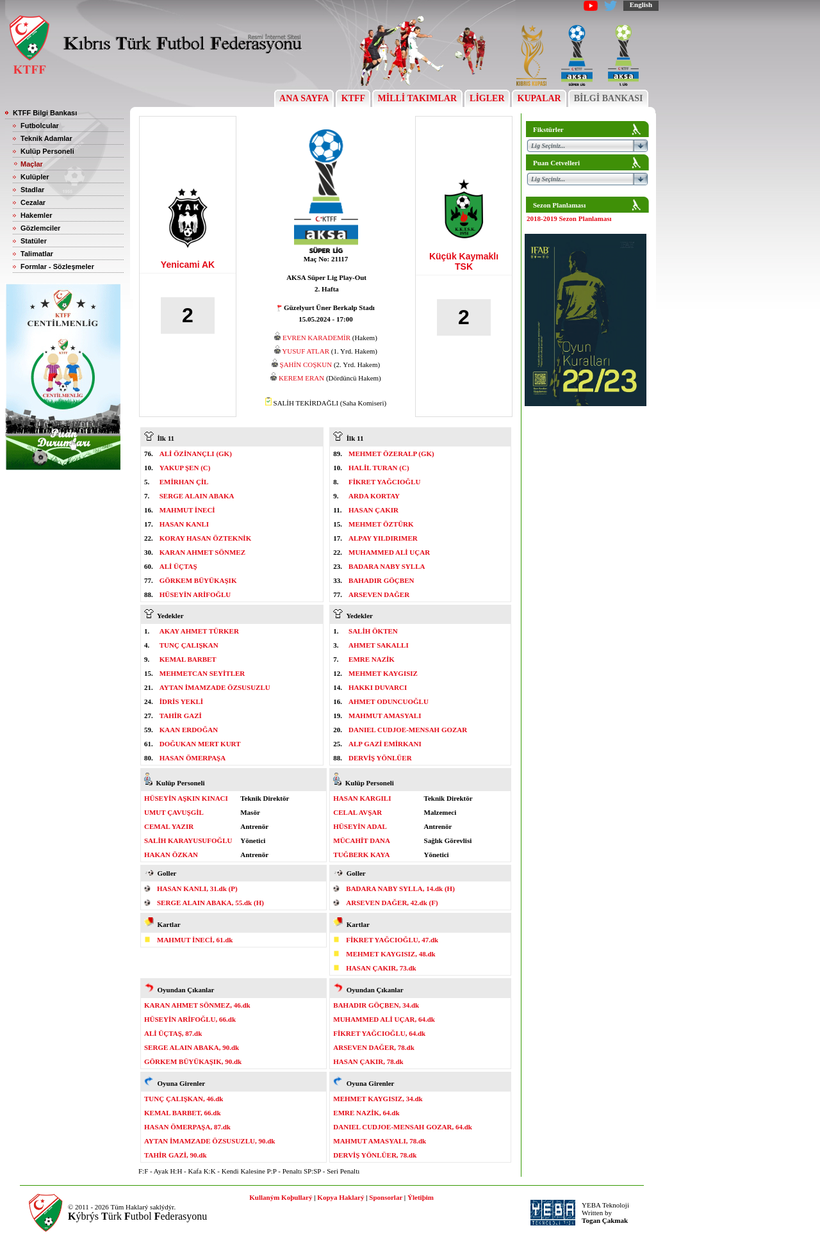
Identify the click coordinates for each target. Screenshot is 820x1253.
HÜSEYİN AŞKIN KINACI (186, 798)
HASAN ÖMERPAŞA (193, 758)
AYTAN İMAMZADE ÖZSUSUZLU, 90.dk (209, 1141)
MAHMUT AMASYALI (384, 715)
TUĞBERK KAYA (361, 854)
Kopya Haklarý (340, 1197)
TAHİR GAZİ (181, 715)
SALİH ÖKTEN (373, 631)
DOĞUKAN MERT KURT (200, 744)
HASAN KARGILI (362, 798)
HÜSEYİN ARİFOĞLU (195, 594)
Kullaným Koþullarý (280, 1197)
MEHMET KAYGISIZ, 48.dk (390, 954)
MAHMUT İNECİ (187, 510)
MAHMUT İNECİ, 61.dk (195, 940)
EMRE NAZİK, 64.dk (366, 1113)
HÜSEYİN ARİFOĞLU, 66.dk (190, 1019)
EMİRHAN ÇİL (184, 482)
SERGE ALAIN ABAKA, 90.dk (191, 1047)
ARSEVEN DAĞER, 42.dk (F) (392, 902)
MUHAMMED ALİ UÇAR (389, 552)
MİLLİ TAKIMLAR (417, 98)
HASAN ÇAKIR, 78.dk (368, 1061)
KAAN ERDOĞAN (189, 729)
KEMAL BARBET (188, 659)
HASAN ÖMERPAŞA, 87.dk (187, 1127)
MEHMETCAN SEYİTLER (202, 673)
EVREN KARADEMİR (316, 337)
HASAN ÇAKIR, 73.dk (381, 968)
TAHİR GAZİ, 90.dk (175, 1155)
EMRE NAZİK (371, 659)
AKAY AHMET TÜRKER (199, 631)
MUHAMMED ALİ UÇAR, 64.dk (384, 1019)
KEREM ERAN (301, 378)
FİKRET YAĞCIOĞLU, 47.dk (392, 940)
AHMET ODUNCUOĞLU (388, 701)
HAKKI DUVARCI (377, 687)
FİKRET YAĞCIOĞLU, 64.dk (379, 1033)
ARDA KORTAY (374, 496)
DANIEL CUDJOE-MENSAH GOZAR (407, 729)
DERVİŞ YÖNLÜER (380, 758)
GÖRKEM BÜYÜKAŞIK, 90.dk (193, 1061)
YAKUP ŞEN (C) (185, 467)
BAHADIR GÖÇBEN (381, 580)
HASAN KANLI (184, 524)
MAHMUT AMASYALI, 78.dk (379, 1141)
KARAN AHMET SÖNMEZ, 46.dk (197, 1005)
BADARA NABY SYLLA (386, 566)
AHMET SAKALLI (378, 645)
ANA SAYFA (304, 98)
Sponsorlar (385, 1197)
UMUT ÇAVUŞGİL (174, 812)
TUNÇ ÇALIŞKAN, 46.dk (183, 1098)
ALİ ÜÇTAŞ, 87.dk (173, 1033)
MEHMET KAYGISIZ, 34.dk (377, 1098)
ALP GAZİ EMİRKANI (385, 744)
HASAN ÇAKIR (373, 510)
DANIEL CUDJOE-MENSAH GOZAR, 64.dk (402, 1127)
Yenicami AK (188, 264)
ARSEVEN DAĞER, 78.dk (373, 1047)
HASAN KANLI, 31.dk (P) (197, 888)
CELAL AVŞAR (357, 812)
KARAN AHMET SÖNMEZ (202, 552)
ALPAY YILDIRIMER (383, 538)
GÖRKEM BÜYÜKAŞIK (198, 580)
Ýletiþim (420, 1197)
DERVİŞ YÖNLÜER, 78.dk (374, 1155)
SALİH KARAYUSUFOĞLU (188, 840)
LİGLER (487, 98)
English (641, 4)
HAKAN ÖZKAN (171, 854)
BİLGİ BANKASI (608, 98)
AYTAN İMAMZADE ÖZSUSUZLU (215, 687)
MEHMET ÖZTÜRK (381, 524)
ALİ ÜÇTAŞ (178, 566)
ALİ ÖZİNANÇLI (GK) (196, 453)
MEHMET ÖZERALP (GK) (391, 453)
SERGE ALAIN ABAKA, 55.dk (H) (210, 902)
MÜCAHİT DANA (361, 840)
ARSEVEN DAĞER (378, 594)
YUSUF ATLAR (305, 351)
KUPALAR (539, 98)
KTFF (353, 98)
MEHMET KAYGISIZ (383, 673)
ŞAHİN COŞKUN (306, 364)
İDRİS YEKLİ (181, 701)
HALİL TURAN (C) (378, 467)
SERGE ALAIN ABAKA (197, 496)
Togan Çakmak (605, 1220)
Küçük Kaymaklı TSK (463, 261)
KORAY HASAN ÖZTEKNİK (205, 538)
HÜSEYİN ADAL (359, 826)
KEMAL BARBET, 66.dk (182, 1113)
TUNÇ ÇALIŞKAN (189, 645)
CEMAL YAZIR (168, 826)
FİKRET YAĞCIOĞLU (384, 482)
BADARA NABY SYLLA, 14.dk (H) (400, 888)
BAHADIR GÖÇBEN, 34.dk (376, 1005)
